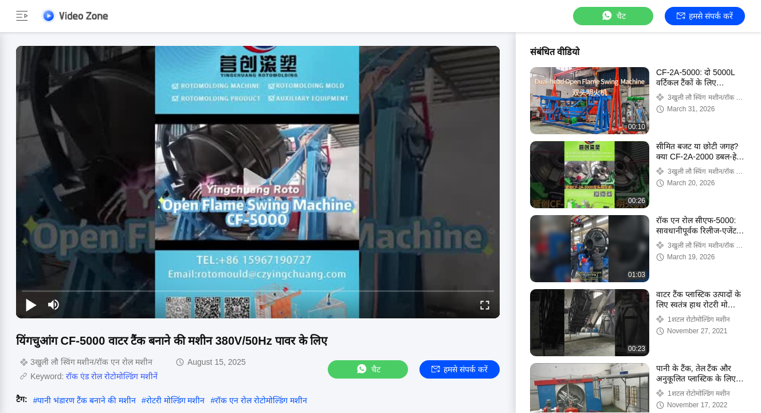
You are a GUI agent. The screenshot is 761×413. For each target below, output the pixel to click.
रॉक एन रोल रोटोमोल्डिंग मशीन (261, 400)
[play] (258, 181)
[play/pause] (30, 304)
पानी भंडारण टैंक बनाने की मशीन (86, 400)
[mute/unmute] (53, 304)
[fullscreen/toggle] (484, 304)
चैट (613, 16)
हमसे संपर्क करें (705, 16)
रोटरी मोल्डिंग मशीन (175, 400)
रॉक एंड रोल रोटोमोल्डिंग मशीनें (112, 376)
